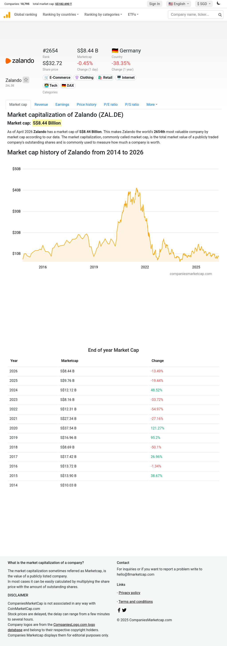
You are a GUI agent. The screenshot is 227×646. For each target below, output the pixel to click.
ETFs (132, 14)
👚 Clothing (84, 77)
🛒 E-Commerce (57, 77)
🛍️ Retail (105, 77)
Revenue (41, 104)
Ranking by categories (101, 14)
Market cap (18, 104)
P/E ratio (111, 104)
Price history (86, 104)
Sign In (154, 4)
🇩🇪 (126, 51)
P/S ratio (132, 104)
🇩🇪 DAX (68, 85)
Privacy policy (129, 593)
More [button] (151, 104)
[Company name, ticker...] (195, 14)
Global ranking (25, 14)
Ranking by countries (59, 14)
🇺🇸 (177, 4)
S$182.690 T (63, 4)
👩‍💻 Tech (50, 85)
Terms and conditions (136, 602)
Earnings (62, 104)
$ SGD (202, 4)
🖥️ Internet (126, 77)
